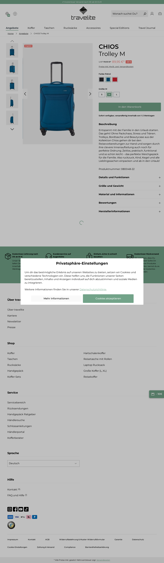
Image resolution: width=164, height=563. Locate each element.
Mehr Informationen (56, 298)
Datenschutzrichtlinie (93, 289)
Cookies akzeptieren (108, 298)
